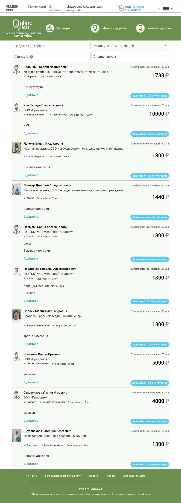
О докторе (31, 95)
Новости (110, 475)
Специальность (105, 56)
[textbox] (51, 45)
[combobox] (174, 8)
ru (172, 8)
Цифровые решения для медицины (85, 8)
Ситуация (24, 57)
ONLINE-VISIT (12, 8)
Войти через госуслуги (134, 8)
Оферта (93, 475)
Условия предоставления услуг (63, 475)
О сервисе (55, 8)
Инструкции (37, 6)
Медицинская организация (114, 46)
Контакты (31, 475)
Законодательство (134, 475)
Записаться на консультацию (149, 95)
